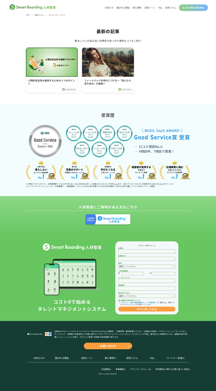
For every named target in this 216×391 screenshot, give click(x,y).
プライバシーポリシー (139, 369)
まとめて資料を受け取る (193, 7)
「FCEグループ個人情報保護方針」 (132, 302)
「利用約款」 (152, 302)
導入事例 (137, 7)
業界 (119, 263)
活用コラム (170, 7)
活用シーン (149, 7)
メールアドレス (124, 277)
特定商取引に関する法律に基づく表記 (171, 369)
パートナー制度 (174, 358)
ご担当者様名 (123, 271)
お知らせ (109, 7)
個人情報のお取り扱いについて (129, 300)
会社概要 (105, 369)
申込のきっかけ (124, 293)
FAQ (160, 7)
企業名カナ (122, 256)
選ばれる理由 (123, 7)
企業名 (120, 248)
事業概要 (119, 369)
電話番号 (121, 285)
